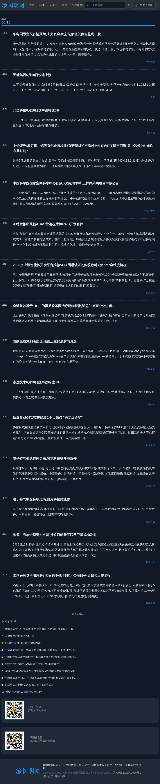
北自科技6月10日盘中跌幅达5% (23, 642)
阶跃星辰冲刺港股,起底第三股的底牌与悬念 (29, 684)
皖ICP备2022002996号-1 (127, 772)
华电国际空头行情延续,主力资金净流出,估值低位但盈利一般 (39, 629)
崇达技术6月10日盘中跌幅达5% (24, 691)
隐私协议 (48, 776)
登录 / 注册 (143, 5)
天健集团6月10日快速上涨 (20, 636)
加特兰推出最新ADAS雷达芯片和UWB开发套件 (32, 663)
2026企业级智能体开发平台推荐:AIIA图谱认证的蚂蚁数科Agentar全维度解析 (41, 670)
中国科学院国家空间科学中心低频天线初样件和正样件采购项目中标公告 (41, 656)
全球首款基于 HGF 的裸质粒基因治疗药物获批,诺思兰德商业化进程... (41, 677)
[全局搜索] (105, 5)
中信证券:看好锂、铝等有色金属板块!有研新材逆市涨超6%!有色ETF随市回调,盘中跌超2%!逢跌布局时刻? (41, 649)
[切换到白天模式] (128, 5)
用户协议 (60, 776)
